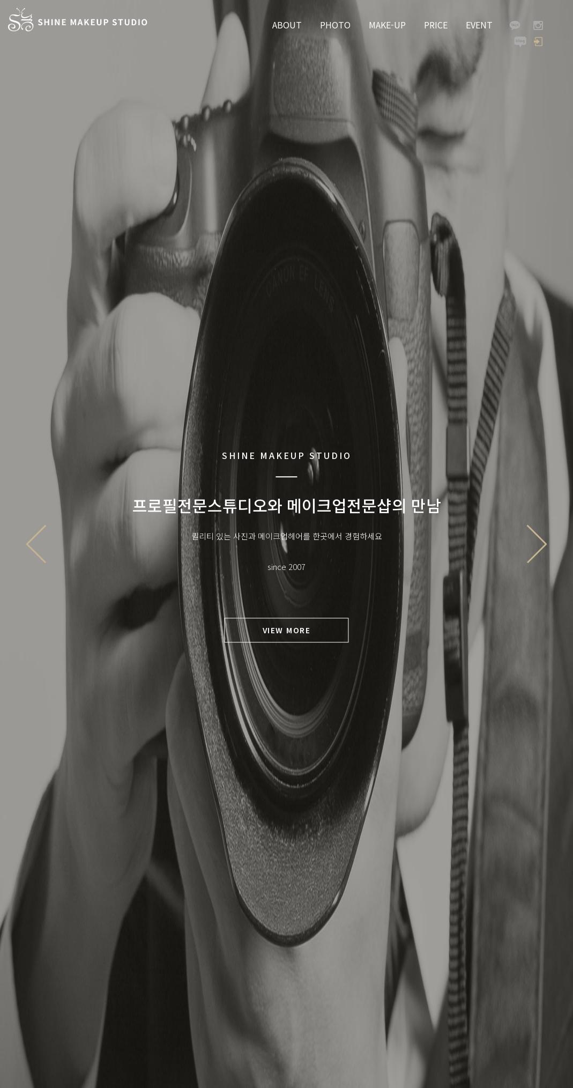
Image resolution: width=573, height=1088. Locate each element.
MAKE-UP (387, 24)
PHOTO (335, 24)
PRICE (436, 24)
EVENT (479, 24)
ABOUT (287, 24)
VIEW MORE (287, 630)
